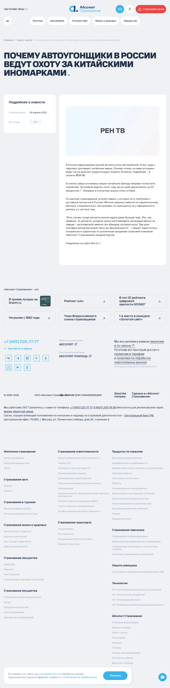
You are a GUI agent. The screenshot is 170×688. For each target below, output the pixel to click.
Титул (7, 468)
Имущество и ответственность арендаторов (137, 468)
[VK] (8, 358)
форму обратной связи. (19, 411)
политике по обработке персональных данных (132, 360)
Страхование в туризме (20, 502)
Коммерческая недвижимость (129, 463)
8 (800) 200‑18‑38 (105, 407)
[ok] (27, 367)
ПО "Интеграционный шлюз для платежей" (137, 589)
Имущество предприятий (18, 617)
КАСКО (8, 485)
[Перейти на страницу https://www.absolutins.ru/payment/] (120, 9)
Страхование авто (16, 479)
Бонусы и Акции (121, 627)
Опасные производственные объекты (80, 483)
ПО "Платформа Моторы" (126, 599)
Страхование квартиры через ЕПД (24, 579)
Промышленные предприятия (129, 488)
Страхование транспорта (74, 522)
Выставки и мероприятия (127, 458)
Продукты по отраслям (127, 451)
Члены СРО (64, 463)
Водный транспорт (69, 544)
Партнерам (118, 637)
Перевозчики (65, 488)
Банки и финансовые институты (130, 498)
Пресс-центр (119, 632)
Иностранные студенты (17, 531)
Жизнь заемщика (14, 458)
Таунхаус (9, 569)
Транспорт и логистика (125, 478)
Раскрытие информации (126, 652)
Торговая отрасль (122, 473)
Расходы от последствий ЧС (74, 468)
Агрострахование (14, 612)
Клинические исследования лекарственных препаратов (83, 494)
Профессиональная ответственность (79, 511)
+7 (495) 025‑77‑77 (81, 407)
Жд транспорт (66, 533)
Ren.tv (94, 243)
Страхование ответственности (78, 451)
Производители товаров (72, 473)
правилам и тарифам (129, 354)
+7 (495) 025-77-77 (21, 342)
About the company (120, 395)
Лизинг (116, 513)
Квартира (9, 564)
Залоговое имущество (16, 463)
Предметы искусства (16, 607)
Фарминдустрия (121, 518)
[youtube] (17, 367)
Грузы (7, 602)
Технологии (120, 583)
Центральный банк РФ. (139, 415)
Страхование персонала (128, 530)
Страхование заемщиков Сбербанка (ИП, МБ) (138, 571)
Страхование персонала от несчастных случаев (135, 548)
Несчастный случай (15, 536)
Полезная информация (125, 622)
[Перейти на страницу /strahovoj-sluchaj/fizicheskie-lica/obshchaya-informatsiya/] (151, 9)
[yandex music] (45, 358)
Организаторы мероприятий (74, 478)
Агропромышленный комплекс (130, 508)
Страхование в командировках (130, 536)
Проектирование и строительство (131, 503)
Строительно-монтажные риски (22, 597)
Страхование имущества (20, 558)
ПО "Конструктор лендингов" (128, 594)
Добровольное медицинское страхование (136, 541)
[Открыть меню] (163, 677)
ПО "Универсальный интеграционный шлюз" (138, 604)
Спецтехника (65, 528)
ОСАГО (8, 490)
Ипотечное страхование (20, 451)
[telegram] (17, 358)
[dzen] (36, 358)
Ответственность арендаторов (76, 506)
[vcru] (8, 367)
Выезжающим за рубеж (17, 508)
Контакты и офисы (18, 348)
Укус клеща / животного (17, 541)
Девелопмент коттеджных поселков (133, 493)
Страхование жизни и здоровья (25, 525)
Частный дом (11, 574)
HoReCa (116, 483)
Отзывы (116, 647)
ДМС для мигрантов (15, 546)
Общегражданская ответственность (79, 458)
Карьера (117, 642)
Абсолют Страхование (127, 616)
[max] (27, 358)
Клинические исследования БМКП (78, 501)
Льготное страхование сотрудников (132, 554)
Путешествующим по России (20, 513)
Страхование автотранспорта (75, 539)
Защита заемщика (124, 565)
